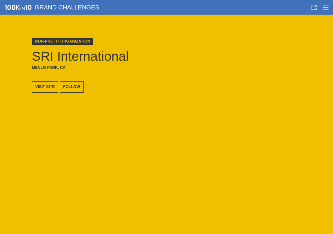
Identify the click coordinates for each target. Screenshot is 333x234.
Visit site (45, 86)
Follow (71, 86)
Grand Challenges (67, 7)
